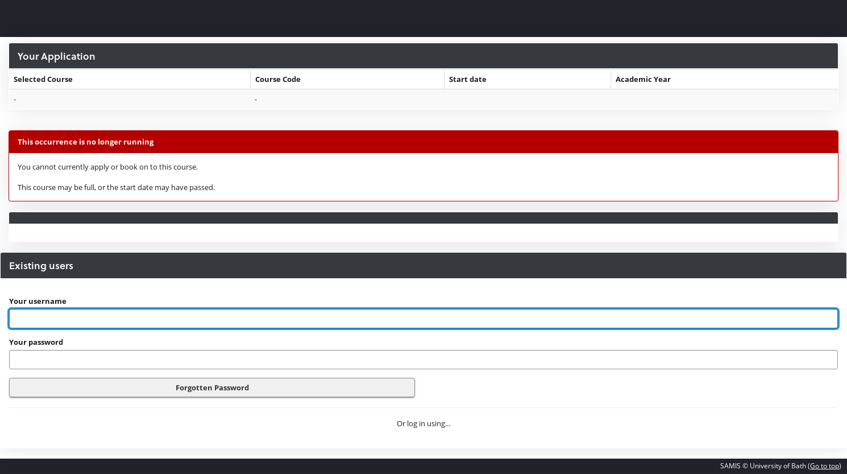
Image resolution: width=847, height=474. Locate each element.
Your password (36, 342)
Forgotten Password (212, 387)
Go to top (824, 466)
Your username (38, 301)
